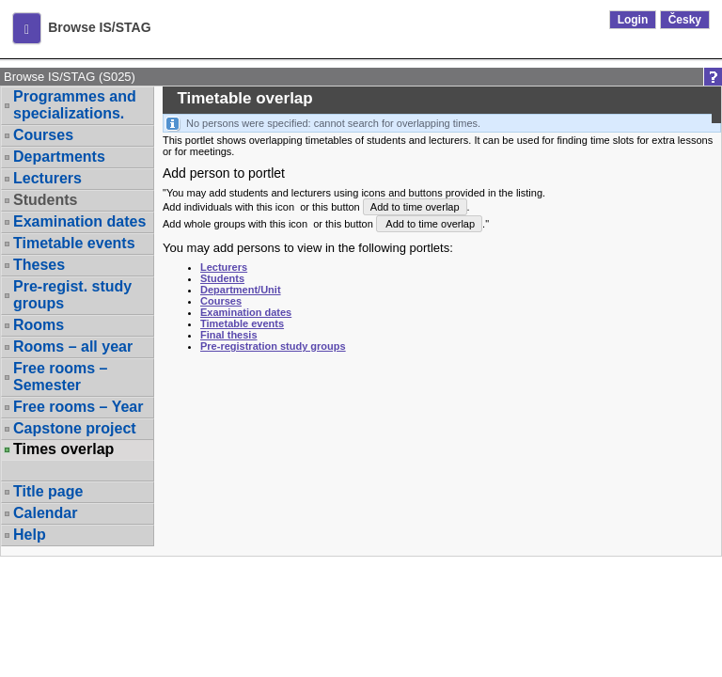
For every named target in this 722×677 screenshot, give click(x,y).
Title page (48, 491)
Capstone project (74, 428)
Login (633, 19)
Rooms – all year (73, 346)
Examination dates (79, 221)
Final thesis (229, 334)
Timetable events (74, 243)
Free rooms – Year (78, 407)
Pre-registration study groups (273, 346)
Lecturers (47, 178)
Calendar (45, 513)
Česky (684, 19)
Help (29, 535)
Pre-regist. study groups (72, 294)
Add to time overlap (415, 207)
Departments (59, 157)
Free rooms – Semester (60, 376)
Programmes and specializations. (74, 104)
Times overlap (63, 449)
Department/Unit (240, 289)
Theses (39, 265)
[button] (26, 28)
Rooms (38, 325)
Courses (43, 135)
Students (45, 200)
